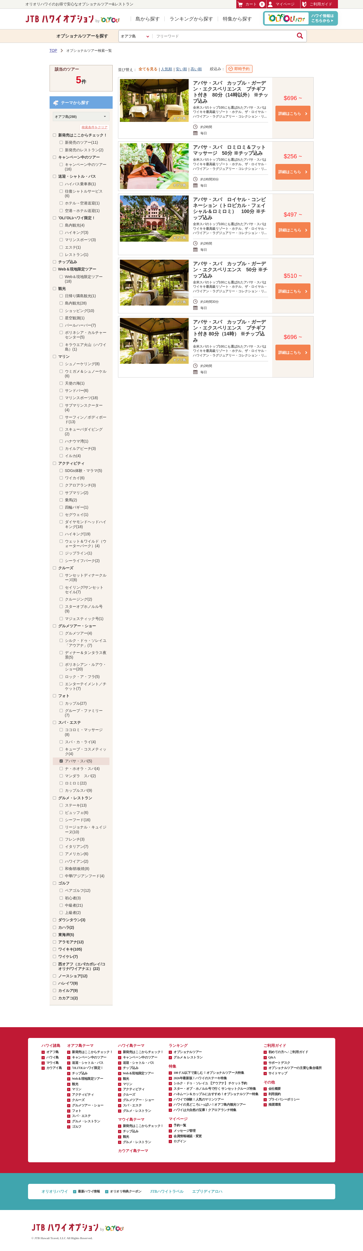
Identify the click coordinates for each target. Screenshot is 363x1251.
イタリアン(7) (76, 846)
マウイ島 (52, 1063)
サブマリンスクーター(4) (84, 407)
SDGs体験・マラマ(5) (83, 470)
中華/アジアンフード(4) (85, 876)
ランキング (178, 1046)
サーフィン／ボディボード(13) (85, 419)
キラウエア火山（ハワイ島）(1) (85, 346)
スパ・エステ (69, 722)
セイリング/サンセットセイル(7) (84, 589)
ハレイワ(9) (68, 983)
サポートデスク (279, 1063)
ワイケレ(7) (68, 956)
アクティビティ (71, 463)
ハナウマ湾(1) (76, 441)
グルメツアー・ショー (77, 626)
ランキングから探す (191, 19)
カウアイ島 (54, 1068)
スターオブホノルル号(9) (84, 608)
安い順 (181, 69)
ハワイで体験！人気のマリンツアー (199, 1099)
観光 (62, 288)
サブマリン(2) (76, 493)
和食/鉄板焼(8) (77, 868)
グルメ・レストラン (75, 798)
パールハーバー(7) (80, 325)
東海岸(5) (66, 935)
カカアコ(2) (68, 998)
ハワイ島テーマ (131, 1046)
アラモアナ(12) (71, 942)
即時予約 (242, 69)
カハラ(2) (66, 927)
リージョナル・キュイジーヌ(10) (85, 829)
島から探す (148, 19)
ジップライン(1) (78, 553)
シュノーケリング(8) (82, 364)
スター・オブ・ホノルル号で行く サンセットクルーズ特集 (215, 1089)
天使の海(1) (75, 383)
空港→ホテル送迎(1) (82, 210)
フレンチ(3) (75, 839)
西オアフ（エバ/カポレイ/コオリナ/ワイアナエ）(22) (82, 966)
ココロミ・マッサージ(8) (84, 732)
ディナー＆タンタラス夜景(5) (85, 654)
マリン (64, 356)
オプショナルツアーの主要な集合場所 (295, 1068)
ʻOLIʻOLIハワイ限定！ (77, 218)
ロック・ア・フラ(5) (82, 676)
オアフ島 (52, 1052)
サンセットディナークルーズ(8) (85, 577)
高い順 (196, 69)
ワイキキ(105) (70, 949)
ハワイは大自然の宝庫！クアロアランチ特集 (205, 1110)
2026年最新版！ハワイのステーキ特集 (200, 1078)
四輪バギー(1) (76, 507)
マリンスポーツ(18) (81, 398)
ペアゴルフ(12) (78, 890)
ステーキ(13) (76, 805)
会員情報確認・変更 (188, 1136)
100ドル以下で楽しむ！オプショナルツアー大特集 (209, 1073)
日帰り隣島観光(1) (80, 296)
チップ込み (67, 262)
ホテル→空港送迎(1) (82, 203)
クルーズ (65, 568)
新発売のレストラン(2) (84, 150)
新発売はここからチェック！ (82, 135)
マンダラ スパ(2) (80, 776)
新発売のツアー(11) (81, 142)
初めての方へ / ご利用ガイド (288, 1052)
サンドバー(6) (76, 390)
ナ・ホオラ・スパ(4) (82, 768)
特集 (172, 1066)
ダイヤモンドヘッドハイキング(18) (85, 524)
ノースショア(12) (73, 976)
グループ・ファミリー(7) (84, 712)
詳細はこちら (289, 113)
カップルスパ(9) (78, 790)
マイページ (281, 4)
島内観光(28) (76, 303)
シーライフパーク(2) (82, 560)
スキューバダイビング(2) (84, 431)
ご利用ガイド (317, 4)
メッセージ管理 (184, 1131)
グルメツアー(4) (78, 633)
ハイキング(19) (78, 534)
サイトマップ (277, 1073)
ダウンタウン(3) (71, 920)
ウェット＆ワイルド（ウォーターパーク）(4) (85, 543)
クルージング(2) (78, 599)
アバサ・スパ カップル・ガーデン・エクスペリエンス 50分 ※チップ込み (230, 269)
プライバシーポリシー (284, 1099)
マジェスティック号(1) (84, 618)
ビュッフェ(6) (76, 812)
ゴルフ (64, 883)
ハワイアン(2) (76, 861)
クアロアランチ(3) (80, 485)
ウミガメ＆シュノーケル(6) (85, 373)
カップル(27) (76, 703)
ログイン (180, 1141)
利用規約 (274, 1094)
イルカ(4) (73, 456)
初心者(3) (73, 898)
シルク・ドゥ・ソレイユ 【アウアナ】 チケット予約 (210, 1083)
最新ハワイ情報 (89, 1191)
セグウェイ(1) (76, 514)
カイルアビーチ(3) (80, 448)
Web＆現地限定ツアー (77, 269)
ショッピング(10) (79, 311)
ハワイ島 (52, 1057)
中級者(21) (74, 905)
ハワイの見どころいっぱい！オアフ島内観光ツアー (210, 1104)
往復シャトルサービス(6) (84, 193)
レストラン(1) (76, 254)
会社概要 (274, 1089)
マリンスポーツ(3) (80, 240)
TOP (53, 50)
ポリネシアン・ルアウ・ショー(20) (85, 666)
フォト (64, 696)
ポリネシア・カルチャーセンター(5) (85, 334)
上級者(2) (73, 912)
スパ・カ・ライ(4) (80, 742)
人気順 (166, 69)
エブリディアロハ (207, 1192)
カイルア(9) (68, 990)
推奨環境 (274, 1104)
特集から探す (237, 19)
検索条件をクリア (95, 127)
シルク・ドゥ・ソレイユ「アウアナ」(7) (85, 642)
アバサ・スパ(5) (78, 761)
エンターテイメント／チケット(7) (85, 686)
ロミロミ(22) (76, 783)
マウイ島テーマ (131, 1120)
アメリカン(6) (76, 854)
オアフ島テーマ (80, 1046)
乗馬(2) (71, 500)
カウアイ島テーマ (133, 1151)
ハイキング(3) (76, 232)
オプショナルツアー (188, 1052)
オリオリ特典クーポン (125, 1191)
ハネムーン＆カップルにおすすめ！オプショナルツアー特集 (216, 1094)
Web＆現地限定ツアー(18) (84, 279)
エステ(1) (73, 247)
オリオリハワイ (55, 1192)
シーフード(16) (78, 820)
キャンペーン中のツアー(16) (85, 166)
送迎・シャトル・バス (77, 176)
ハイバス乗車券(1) (80, 184)
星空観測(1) (75, 318)
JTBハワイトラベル (167, 1192)
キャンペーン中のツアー (79, 157)
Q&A (272, 1057)
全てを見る (148, 69)
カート (251, 4)
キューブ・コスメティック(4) (85, 751)
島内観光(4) (75, 225)
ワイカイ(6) (75, 478)
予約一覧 (180, 1125)
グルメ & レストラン (188, 1057)
